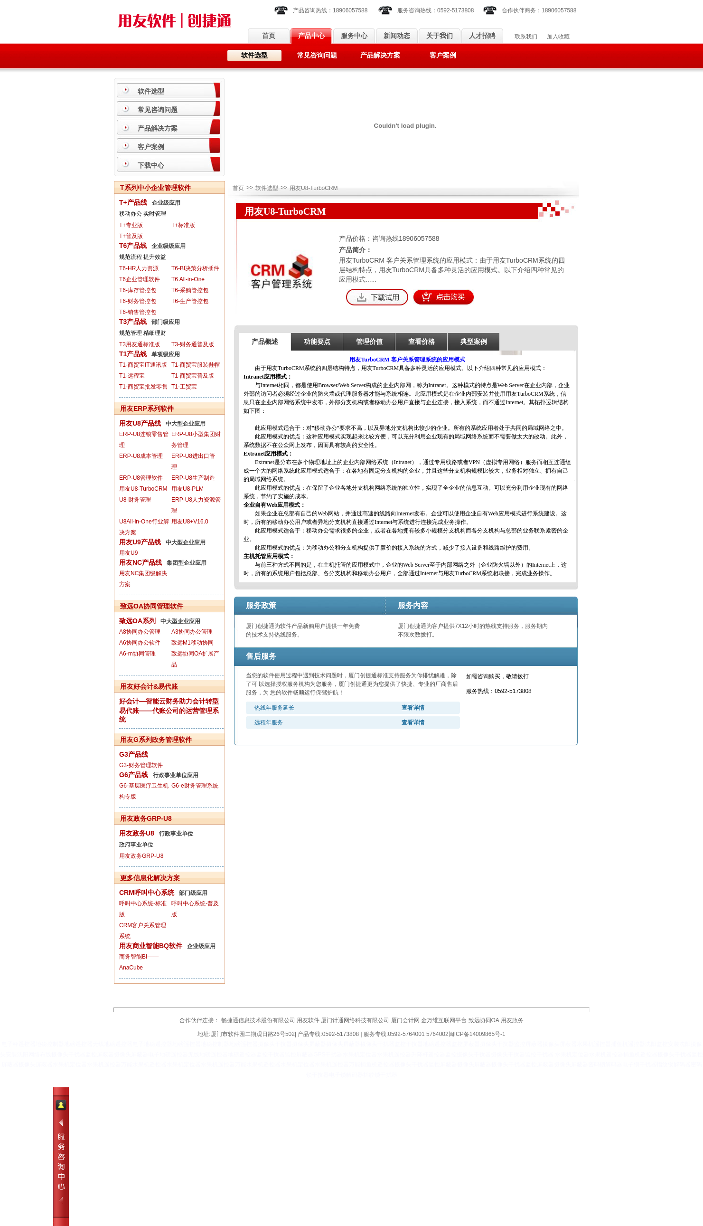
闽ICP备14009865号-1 (477, 1034)
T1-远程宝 (132, 375)
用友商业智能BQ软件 (150, 946)
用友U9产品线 (140, 542)
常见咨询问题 (317, 55)
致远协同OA (484, 1020)
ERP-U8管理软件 (141, 478)
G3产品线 (133, 754)
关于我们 (439, 35)
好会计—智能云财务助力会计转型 (169, 701)
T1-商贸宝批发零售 (143, 386)
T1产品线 (133, 354)
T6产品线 (133, 245)
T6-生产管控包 (189, 301)
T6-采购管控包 (189, 290)
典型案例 (473, 341)
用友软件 (308, 1020)
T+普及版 (131, 236)
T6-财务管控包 (137, 301)
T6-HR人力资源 (139, 268)
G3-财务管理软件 (141, 765)
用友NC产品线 (140, 562)
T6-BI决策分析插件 (195, 268)
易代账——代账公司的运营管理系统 (169, 715)
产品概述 (265, 341)
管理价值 (369, 341)
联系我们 (526, 36)
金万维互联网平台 (444, 1020)
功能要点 (317, 341)
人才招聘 (482, 35)
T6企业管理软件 (139, 279)
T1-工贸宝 (184, 386)
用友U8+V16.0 (189, 521)
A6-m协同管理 (137, 653)
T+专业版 (131, 225)
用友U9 (128, 553)
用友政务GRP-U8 (141, 856)
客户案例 (443, 55)
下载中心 (151, 165)
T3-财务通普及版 (192, 344)
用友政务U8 (136, 833)
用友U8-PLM (187, 488)
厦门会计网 (405, 1020)
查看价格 (421, 341)
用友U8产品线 (140, 423)
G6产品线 (133, 775)
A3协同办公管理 (192, 631)
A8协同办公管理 (139, 631)
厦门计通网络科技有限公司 (355, 1020)
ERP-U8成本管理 (141, 456)
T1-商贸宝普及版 (192, 375)
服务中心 (354, 35)
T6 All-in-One (188, 279)
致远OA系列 (137, 621)
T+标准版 (183, 225)
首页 (268, 35)
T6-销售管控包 (137, 312)
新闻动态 (397, 35)
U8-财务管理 (135, 499)
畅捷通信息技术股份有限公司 (258, 1020)
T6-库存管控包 (137, 290)
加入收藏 (558, 36)
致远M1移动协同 (192, 642)
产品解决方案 (380, 55)
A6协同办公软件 (139, 642)
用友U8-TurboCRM (143, 488)
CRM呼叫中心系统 (146, 892)
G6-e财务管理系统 (194, 785)
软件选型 (254, 55)
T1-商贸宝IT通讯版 (143, 364)
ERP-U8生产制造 (193, 478)
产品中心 (311, 35)
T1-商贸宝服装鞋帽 (195, 364)
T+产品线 (133, 202)
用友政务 (512, 1020)
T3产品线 (133, 321)
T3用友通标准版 (139, 344)
